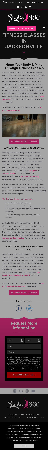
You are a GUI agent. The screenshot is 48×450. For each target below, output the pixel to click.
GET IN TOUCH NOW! (35, 2)
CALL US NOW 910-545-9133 (13, 2)
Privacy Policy (22, 441)
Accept (24, 446)
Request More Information (21, 28)
